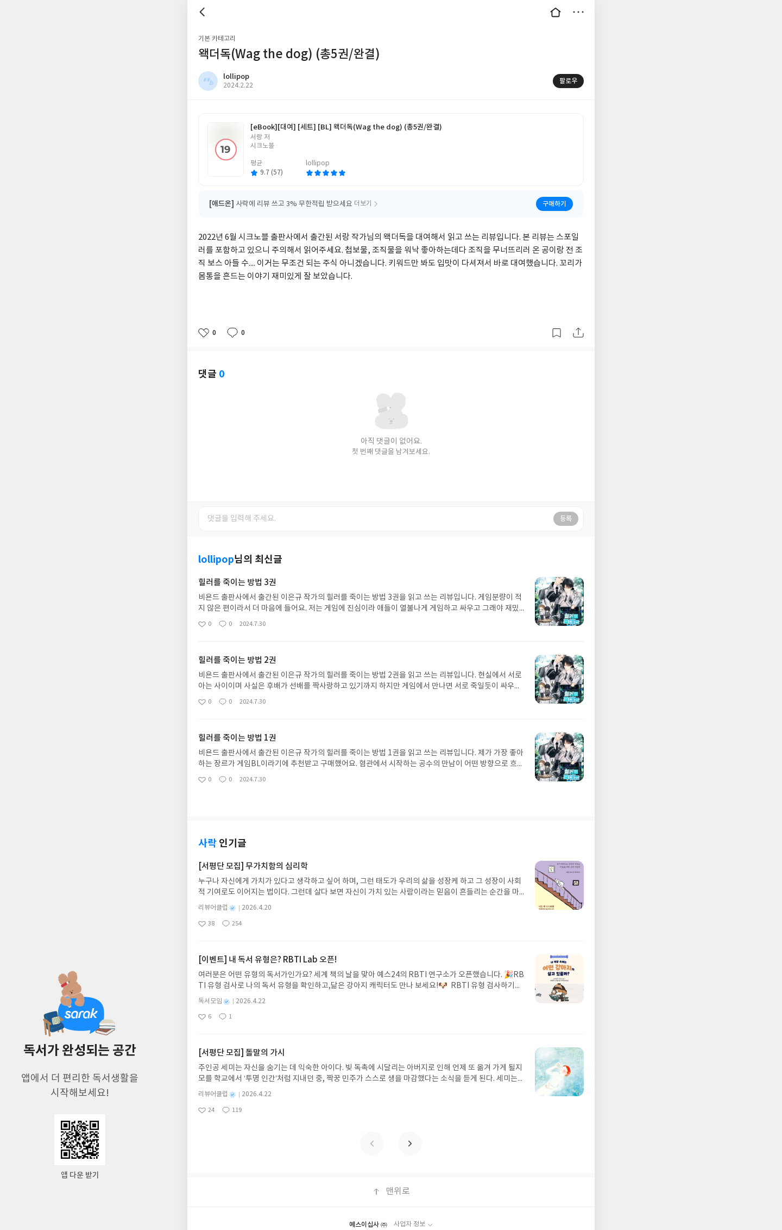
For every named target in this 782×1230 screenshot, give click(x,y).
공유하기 (578, 332)
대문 (555, 12)
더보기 (578, 12)
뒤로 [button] (203, 12)
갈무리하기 (556, 332)
